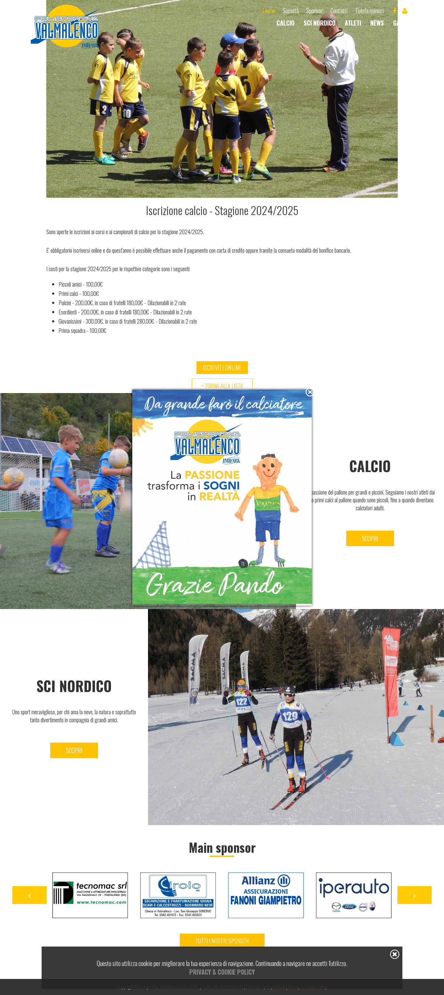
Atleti (353, 22)
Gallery (404, 22)
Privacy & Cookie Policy (222, 971)
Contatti (339, 10)
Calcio (285, 22)
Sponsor (314, 10)
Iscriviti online (222, 367)
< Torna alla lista (222, 386)
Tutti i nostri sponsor (222, 941)
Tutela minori (369, 10)
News (377, 22)
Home (269, 10)
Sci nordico (319, 22)
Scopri (74, 750)
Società (291, 10)
